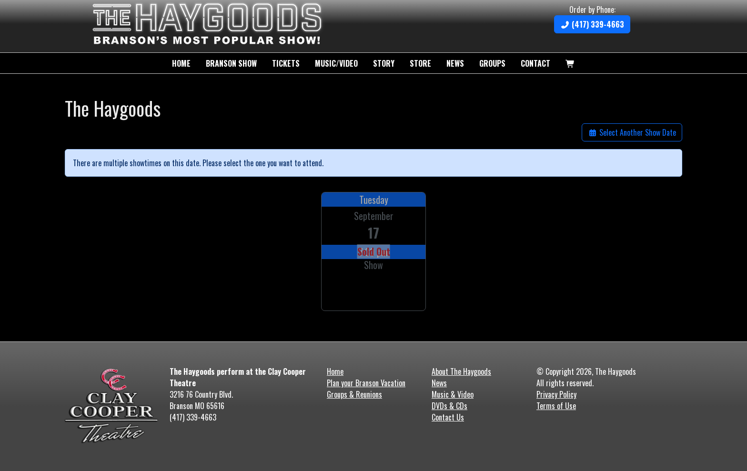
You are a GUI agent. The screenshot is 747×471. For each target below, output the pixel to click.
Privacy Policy (556, 394)
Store (420, 63)
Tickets (286, 63)
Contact (535, 63)
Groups (492, 63)
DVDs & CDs (449, 405)
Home (181, 63)
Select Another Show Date (632, 132)
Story (383, 63)
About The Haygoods (461, 371)
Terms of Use (556, 405)
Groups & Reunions (354, 394)
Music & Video (453, 394)
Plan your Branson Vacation (366, 383)
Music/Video (336, 63)
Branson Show (231, 63)
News (455, 63)
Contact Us (448, 417)
